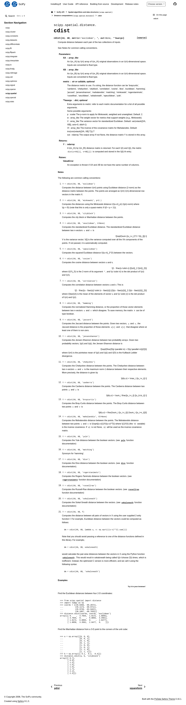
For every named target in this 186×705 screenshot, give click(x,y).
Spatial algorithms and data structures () (90, 12)
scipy (7, 28)
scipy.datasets (11, 40)
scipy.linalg (9, 69)
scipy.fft (8, 48)
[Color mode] (169, 4)
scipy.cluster (10, 32)
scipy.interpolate (12, 61)
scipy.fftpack (10, 52)
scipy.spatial (10, 93)
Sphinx (21, 701)
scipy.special (10, 97)
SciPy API (60, 12)
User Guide (68, 4)
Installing (55, 4)
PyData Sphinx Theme (164, 699)
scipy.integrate (11, 56)
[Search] (15, 16)
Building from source (99, 4)
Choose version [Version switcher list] (155, 4)
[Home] (52, 12)
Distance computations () (74, 16)
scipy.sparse (10, 89)
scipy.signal (10, 85)
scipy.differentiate (12, 44)
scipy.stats (9, 101)
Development (117, 4)
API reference (81, 4)
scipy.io (8, 65)
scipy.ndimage (11, 73)
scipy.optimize (11, 81)
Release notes (131, 4)
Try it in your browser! (136, 586)
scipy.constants (11, 36)
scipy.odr (9, 77)
